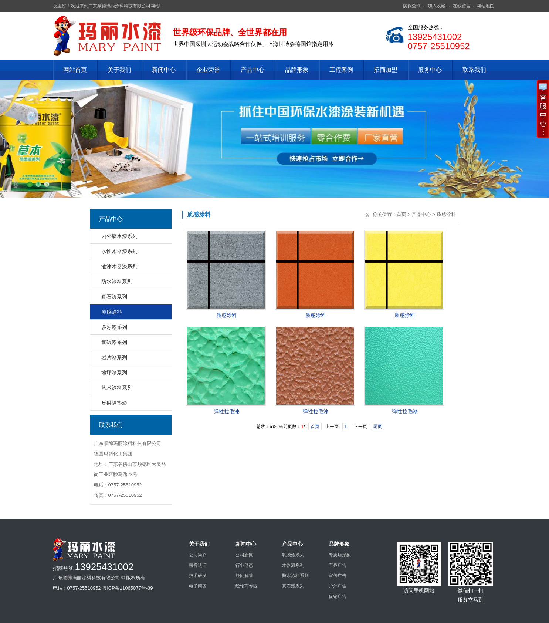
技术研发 (198, 575)
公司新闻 (244, 555)
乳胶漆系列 (293, 555)
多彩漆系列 (114, 327)
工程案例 (341, 70)
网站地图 (485, 6)
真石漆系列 (114, 297)
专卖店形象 (340, 555)
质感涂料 (111, 312)
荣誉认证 (198, 565)
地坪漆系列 (114, 373)
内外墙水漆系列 (119, 236)
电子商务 (198, 586)
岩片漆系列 (114, 357)
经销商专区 (246, 586)
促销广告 (337, 596)
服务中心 (430, 70)
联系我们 (474, 70)
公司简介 (198, 555)
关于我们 (119, 70)
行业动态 (244, 565)
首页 (401, 214)
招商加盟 (385, 70)
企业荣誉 (208, 70)
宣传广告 (337, 575)
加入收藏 (436, 6)
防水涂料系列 (116, 281)
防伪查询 (412, 6)
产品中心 (252, 70)
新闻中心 (164, 70)
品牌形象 (297, 70)
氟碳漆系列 (114, 342)
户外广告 (337, 586)
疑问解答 (244, 575)
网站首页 (75, 70)
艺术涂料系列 (116, 388)
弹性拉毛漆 (227, 411)
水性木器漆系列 (119, 251)
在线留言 (462, 6)
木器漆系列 (293, 565)
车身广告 (337, 565)
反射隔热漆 (114, 403)
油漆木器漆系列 (119, 266)
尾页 (377, 426)
